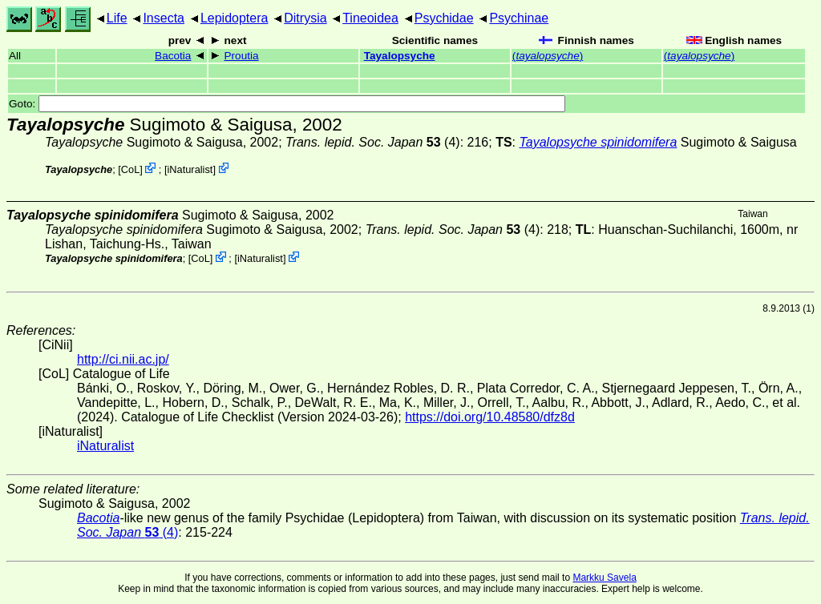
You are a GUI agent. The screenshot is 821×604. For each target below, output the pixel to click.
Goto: (287, 104)
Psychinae (518, 18)
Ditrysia (305, 18)
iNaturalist (190, 169)
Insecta (163, 18)
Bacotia (173, 56)
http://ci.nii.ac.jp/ (123, 359)
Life (117, 18)
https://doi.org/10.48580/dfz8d (490, 417)
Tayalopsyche (399, 56)
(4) (372, 142)
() (547, 56)
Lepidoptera (234, 18)
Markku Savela (604, 577)
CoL (130, 169)
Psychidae (444, 18)
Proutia (241, 56)
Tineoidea (370, 18)
